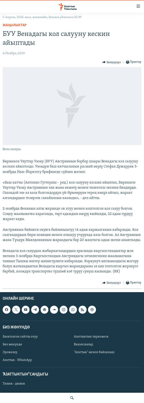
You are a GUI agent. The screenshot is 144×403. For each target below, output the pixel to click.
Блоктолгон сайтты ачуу (20, 336)
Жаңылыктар (14, 25)
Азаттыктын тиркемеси (91, 336)
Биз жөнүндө (12, 344)
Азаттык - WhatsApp (17, 360)
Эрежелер (10, 352)
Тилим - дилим (14, 383)
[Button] (111, 62)
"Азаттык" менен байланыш (94, 352)
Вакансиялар (83, 344)
